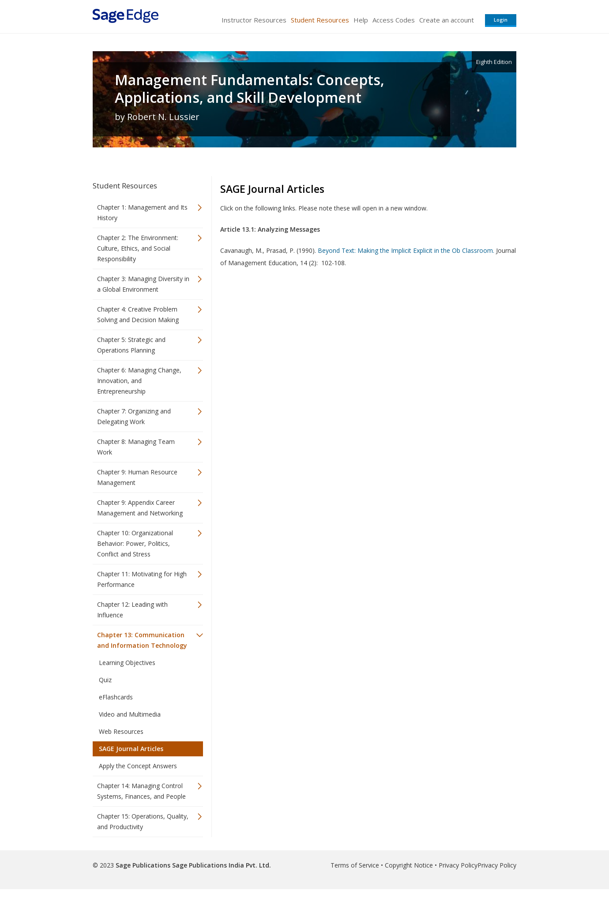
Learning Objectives (127, 662)
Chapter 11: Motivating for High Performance (142, 579)
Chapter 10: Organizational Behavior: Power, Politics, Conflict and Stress (135, 543)
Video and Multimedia (130, 714)
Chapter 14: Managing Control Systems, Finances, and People (141, 791)
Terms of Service (355, 865)
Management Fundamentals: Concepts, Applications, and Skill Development (249, 88)
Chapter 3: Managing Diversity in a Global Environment (143, 283)
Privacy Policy (458, 865)
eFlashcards (116, 697)
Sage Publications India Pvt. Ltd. (220, 865)
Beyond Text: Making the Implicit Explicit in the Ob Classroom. (406, 250)
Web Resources (121, 731)
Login (501, 19)
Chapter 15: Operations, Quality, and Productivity (142, 821)
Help (360, 19)
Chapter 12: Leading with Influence (132, 609)
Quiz (105, 680)
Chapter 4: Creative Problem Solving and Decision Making (138, 314)
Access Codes (393, 19)
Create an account (446, 19)
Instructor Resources (254, 19)
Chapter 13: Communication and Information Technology (142, 640)
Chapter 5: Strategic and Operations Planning (131, 344)
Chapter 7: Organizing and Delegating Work (134, 416)
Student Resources (320, 19)
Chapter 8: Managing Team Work (136, 446)
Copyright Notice (409, 865)
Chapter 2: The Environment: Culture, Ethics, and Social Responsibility (137, 248)
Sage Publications (143, 865)
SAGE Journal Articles (131, 748)
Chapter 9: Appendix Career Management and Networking (140, 507)
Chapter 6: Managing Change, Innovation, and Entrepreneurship (139, 380)
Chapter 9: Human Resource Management (137, 477)
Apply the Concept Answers (138, 766)
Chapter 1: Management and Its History (142, 212)
